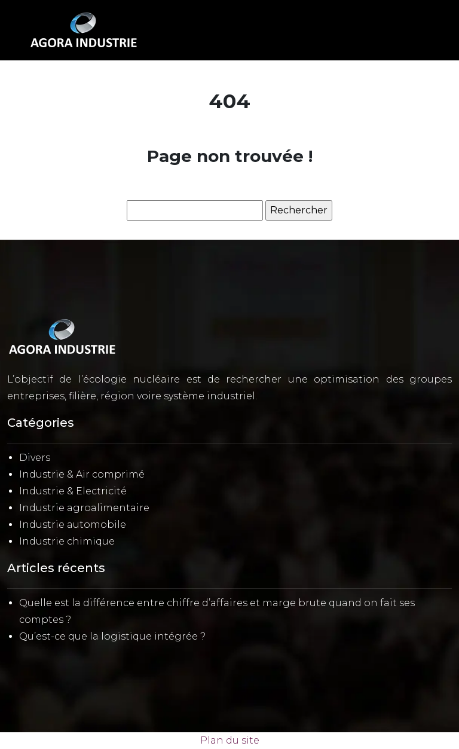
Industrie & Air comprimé (82, 474)
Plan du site (229, 740)
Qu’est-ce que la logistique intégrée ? (112, 636)
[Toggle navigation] (420, 30)
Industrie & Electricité (73, 491)
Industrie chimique (67, 541)
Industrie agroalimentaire (84, 507)
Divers (34, 457)
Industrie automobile (72, 524)
